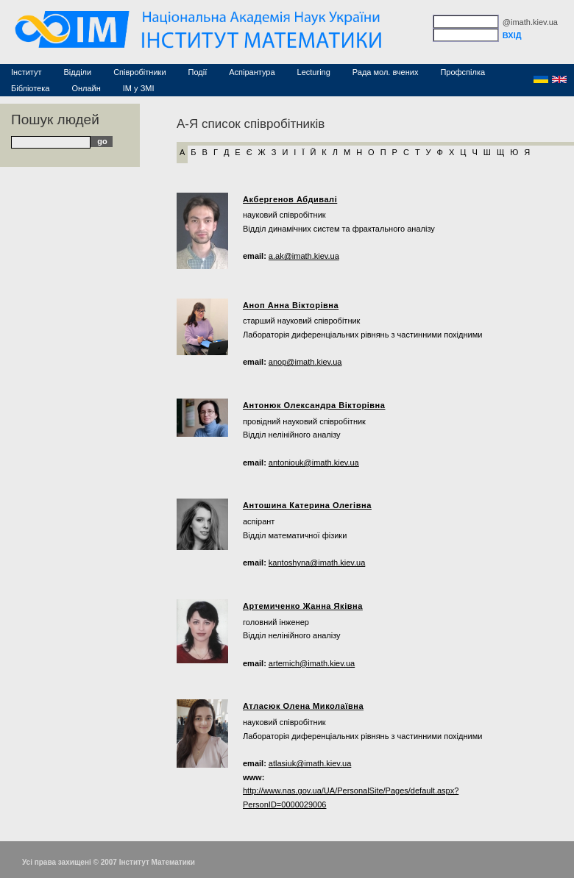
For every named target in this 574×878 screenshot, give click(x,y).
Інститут (26, 72)
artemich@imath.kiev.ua (312, 663)
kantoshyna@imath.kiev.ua (317, 562)
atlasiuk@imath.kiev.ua (310, 763)
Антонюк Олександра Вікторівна (314, 405)
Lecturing (313, 72)
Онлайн (85, 88)
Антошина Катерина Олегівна (307, 505)
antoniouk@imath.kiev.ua (314, 462)
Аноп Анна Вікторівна (291, 305)
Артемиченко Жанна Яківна (303, 606)
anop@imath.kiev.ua (305, 361)
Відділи (78, 72)
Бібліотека (30, 88)
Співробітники (139, 72)
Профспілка (462, 72)
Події (198, 72)
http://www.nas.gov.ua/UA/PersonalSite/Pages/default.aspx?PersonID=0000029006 (350, 797)
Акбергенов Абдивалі (290, 199)
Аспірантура (251, 72)
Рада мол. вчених (385, 72)
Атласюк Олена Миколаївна (303, 706)
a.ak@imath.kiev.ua (304, 255)
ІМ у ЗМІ (139, 88)
